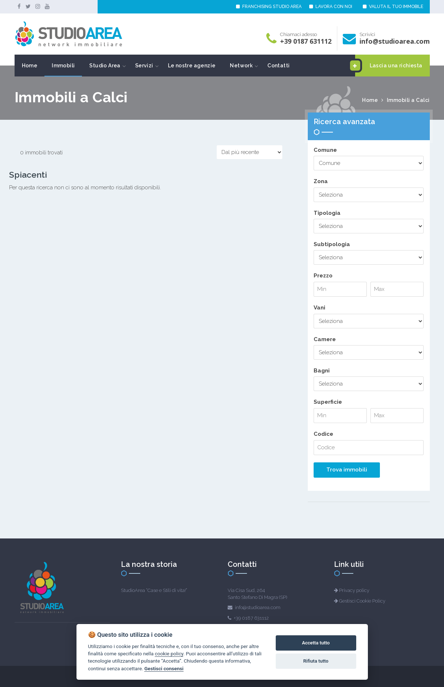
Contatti (278, 65)
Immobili (63, 65)
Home (30, 65)
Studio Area (104, 65)
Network (241, 65)
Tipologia (327, 213)
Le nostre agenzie (192, 65)
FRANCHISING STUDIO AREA (269, 6)
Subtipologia (332, 244)
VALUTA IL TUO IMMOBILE (393, 6)
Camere (325, 339)
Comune (325, 150)
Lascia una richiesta (389, 65)
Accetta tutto (316, 642)
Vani (319, 307)
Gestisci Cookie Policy (362, 601)
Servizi (144, 65)
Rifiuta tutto (315, 661)
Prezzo (323, 275)
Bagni (322, 370)
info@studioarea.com (394, 41)
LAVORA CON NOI (330, 6)
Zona (321, 181)
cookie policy (169, 653)
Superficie (328, 402)
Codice (323, 434)
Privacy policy (354, 590)
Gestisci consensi (163, 668)
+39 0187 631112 (305, 41)
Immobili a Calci (408, 100)
